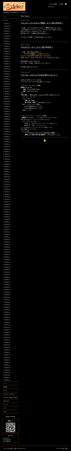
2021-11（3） (7, 86)
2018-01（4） (7, 176)
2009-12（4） (7, 372)
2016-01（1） (7, 226)
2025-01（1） (7, 41)
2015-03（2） (7, 241)
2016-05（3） (7, 219)
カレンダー (5, 404)
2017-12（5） (7, 179)
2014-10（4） (7, 251)
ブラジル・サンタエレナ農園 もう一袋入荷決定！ (42, 23)
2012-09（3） (7, 304)
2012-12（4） (7, 297)
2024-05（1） (7, 46)
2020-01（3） (7, 123)
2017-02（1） (7, 199)
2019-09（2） (7, 133)
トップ (4, 16)
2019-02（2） (7, 151)
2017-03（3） (7, 196)
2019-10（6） (7, 131)
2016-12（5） (7, 204)
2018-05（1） (7, 166)
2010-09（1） (7, 352)
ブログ (4, 408)
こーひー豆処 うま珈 (11, 448)
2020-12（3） (7, 98)
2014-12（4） (7, 246)
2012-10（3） (7, 302)
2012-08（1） (7, 307)
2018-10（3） (7, 161)
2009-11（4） (7, 374)
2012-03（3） (7, 317)
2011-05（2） (7, 337)
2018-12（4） (7, 156)
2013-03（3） (7, 289)
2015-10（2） (7, 234)
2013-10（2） (7, 274)
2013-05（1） (7, 284)
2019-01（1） (7, 153)
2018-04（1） (7, 169)
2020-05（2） (7, 113)
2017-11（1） (7, 181)
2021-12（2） (7, 83)
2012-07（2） (7, 309)
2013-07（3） (7, 281)
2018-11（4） (7, 159)
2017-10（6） (7, 184)
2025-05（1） (7, 33)
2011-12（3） (7, 324)
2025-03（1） (7, 38)
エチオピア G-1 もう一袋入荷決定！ (37, 47)
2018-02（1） (7, 174)
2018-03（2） (7, 171)
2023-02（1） (7, 66)
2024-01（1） (7, 51)
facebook (5, 411)
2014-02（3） (7, 266)
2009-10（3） (7, 377)
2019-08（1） (7, 136)
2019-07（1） (7, 138)
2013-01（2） (7, 294)
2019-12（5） (7, 126)
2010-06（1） (7, 359)
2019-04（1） (7, 146)
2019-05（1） (7, 143)
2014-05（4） (7, 259)
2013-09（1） (7, 276)
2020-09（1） (7, 106)
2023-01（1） (7, 68)
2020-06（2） (7, 111)
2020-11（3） (7, 101)
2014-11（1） (7, 249)
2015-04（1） (7, 239)
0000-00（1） (7, 379)
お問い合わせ (6, 401)
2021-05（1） (7, 91)
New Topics (5, 20)
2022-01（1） (7, 81)
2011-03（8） (7, 342)
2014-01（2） (7, 269)
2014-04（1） (7, 261)
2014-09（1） (7, 254)
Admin (66, 448)
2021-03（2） (7, 93)
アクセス (5, 390)
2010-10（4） (7, 349)
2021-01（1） (7, 96)
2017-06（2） (7, 189)
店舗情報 (5, 386)
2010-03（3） (7, 364)
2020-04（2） (7, 116)
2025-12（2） (7, 28)
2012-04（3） (7, 314)
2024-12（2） (7, 43)
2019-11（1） (7, 128)
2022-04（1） (7, 78)
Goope (63, 448)
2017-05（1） (7, 191)
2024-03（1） (7, 48)
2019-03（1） (7, 148)
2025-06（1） (7, 31)
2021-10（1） (7, 88)
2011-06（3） (7, 334)
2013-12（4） (7, 271)
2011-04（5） (7, 339)
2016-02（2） (7, 224)
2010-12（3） (7, 347)
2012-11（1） (7, 299)
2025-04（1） (7, 36)
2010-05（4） (7, 362)
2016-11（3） (7, 206)
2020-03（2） (7, 118)
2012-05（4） (7, 312)
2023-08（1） (7, 56)
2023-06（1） (7, 58)
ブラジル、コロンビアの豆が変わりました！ (39, 75)
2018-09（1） (7, 164)
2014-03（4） (7, 264)
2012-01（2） (7, 322)
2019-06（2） (7, 141)
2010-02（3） (7, 367)
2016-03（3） (7, 221)
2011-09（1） (7, 332)
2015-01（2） (7, 244)
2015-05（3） (7, 236)
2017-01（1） (7, 201)
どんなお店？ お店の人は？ (9, 393)
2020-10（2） (7, 103)
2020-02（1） (7, 121)
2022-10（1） (7, 73)
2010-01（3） (7, 369)
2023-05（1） (7, 61)
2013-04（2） (7, 286)
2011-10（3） (7, 329)
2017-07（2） (7, 186)
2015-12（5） (7, 229)
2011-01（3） (7, 344)
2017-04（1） (7, 194)
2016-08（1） (7, 211)
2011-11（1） (7, 327)
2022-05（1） (7, 76)
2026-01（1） (7, 25)
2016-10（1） (7, 209)
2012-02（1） (7, 319)
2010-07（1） (7, 357)
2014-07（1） (7, 256)
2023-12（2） (7, 53)
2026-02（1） (7, 23)
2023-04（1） (7, 63)
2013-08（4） (7, 279)
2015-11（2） (7, 231)
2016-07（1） (7, 214)
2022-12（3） (7, 71)
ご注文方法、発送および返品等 (10, 397)
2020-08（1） (7, 108)
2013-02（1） (7, 292)
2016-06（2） (7, 216)
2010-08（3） (7, 354)
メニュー (5, 383)
